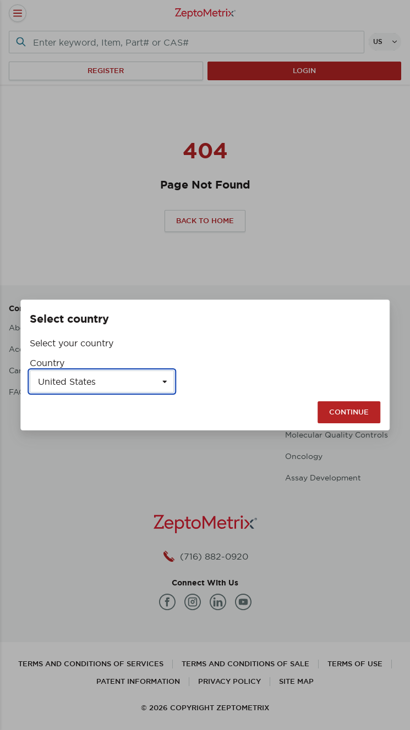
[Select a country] (102, 381)
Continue (349, 412)
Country (47, 362)
